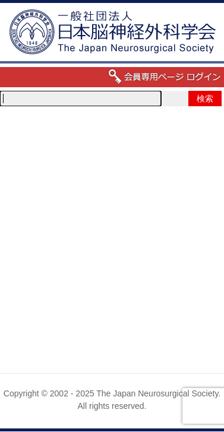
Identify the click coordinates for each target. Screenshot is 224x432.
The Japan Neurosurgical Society (157, 393)
